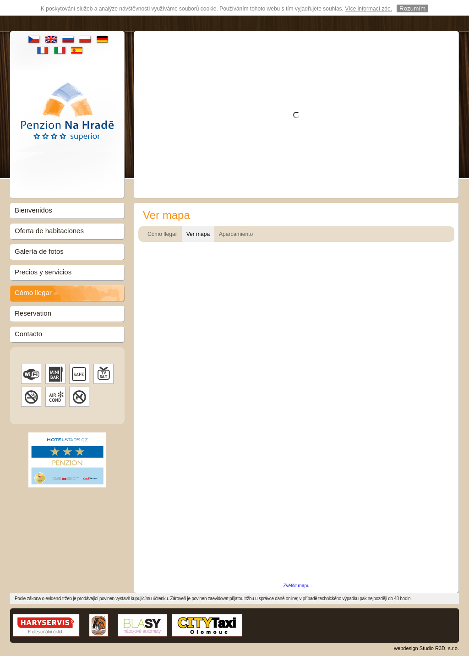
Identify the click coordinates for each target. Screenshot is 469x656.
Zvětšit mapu (296, 585)
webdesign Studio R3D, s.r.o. (426, 648)
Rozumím (412, 8)
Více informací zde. (368, 8)
